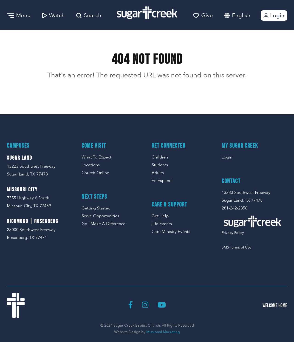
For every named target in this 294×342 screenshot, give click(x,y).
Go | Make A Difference (103, 224)
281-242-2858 (234, 208)
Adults (158, 173)
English (241, 15)
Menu (19, 15)
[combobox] (246, 15)
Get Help (160, 216)
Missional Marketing (163, 331)
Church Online (95, 173)
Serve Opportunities (100, 216)
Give (203, 15)
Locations (91, 165)
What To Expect (96, 157)
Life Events (162, 224)
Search (88, 15)
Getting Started (96, 208)
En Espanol (162, 181)
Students (160, 165)
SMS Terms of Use (236, 247)
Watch (53, 15)
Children (160, 157)
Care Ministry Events (171, 232)
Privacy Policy (233, 232)
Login (273, 15)
